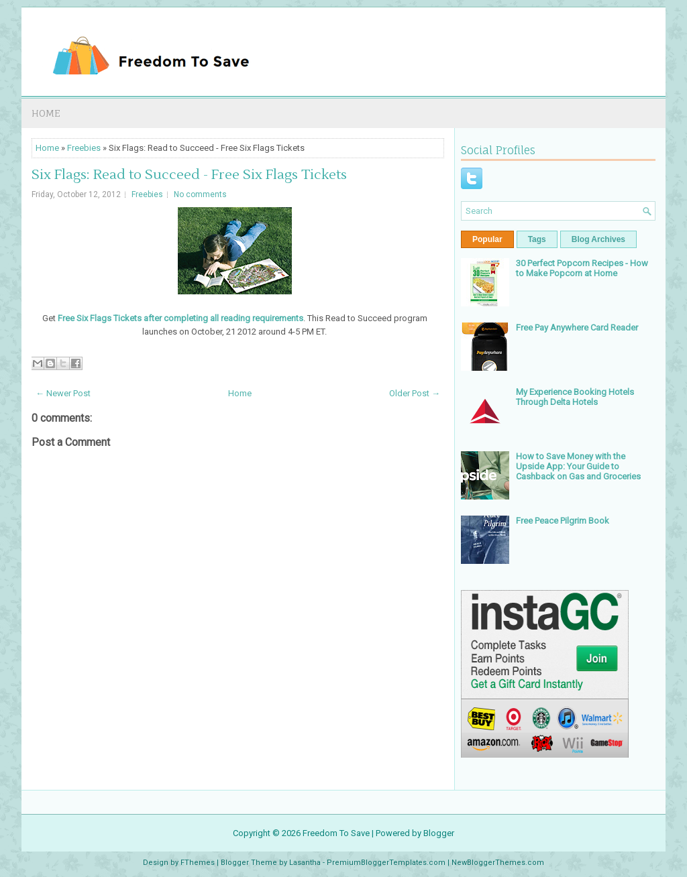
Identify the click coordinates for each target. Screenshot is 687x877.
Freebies (84, 148)
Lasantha (305, 862)
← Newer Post (63, 393)
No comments (200, 194)
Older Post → (414, 393)
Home (46, 113)
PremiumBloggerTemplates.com (386, 862)
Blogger (438, 833)
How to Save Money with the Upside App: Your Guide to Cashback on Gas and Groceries (578, 466)
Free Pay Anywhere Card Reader (577, 328)
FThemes (197, 862)
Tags (537, 239)
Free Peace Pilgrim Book (562, 521)
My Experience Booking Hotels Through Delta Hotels (575, 397)
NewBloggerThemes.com (498, 862)
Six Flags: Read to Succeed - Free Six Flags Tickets (189, 175)
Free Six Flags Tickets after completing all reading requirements (180, 318)
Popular (487, 239)
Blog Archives (598, 239)
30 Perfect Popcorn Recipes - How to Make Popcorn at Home (582, 268)
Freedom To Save (336, 833)
